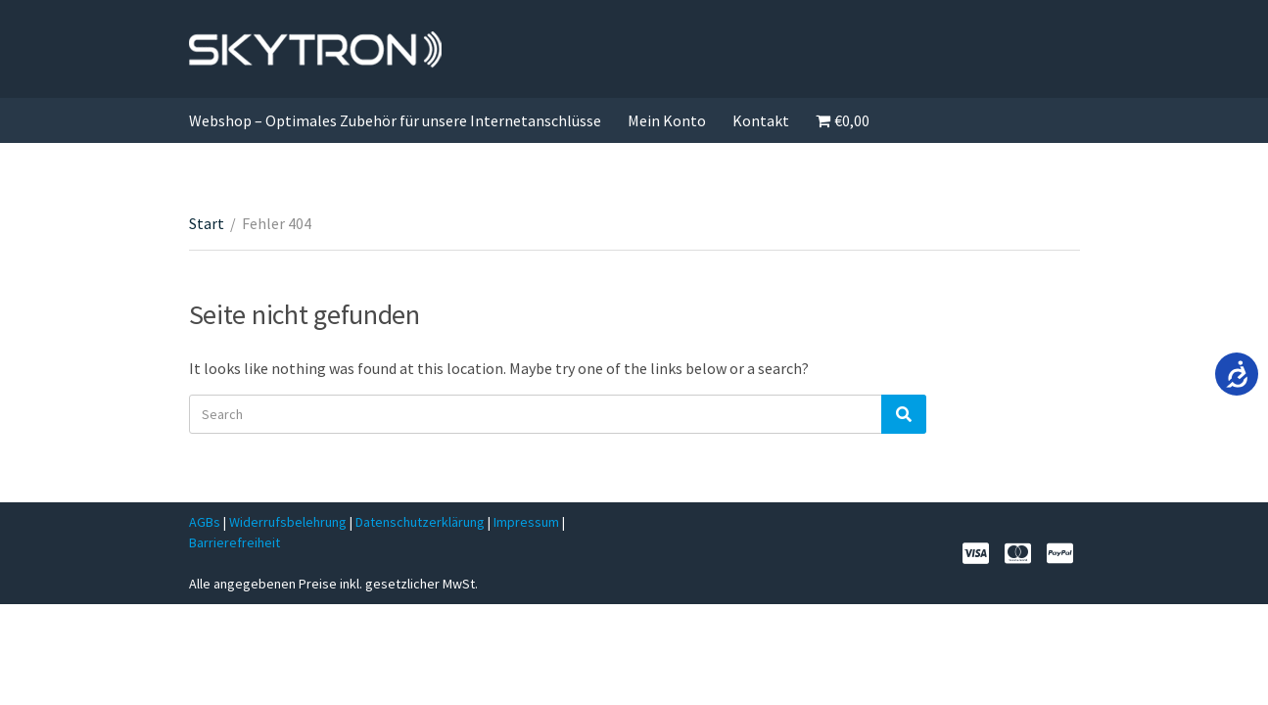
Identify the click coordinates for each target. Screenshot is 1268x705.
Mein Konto (667, 120)
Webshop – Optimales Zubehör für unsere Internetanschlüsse (395, 120)
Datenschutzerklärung (421, 522)
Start (206, 223)
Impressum (527, 522)
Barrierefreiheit (234, 542)
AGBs (204, 522)
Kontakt (760, 120)
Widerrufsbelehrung (288, 522)
